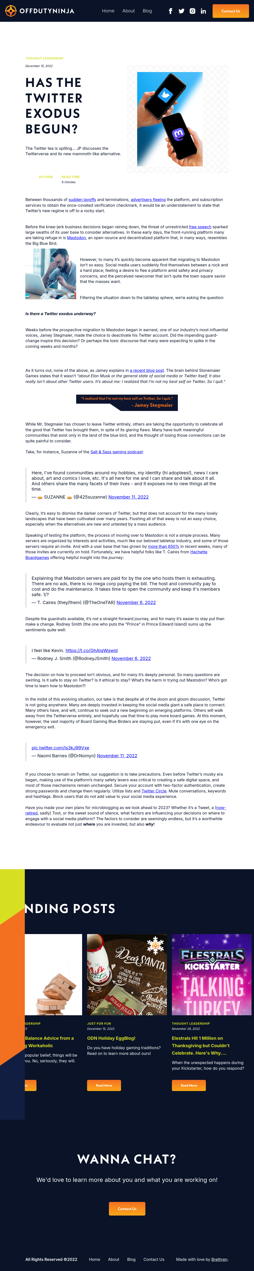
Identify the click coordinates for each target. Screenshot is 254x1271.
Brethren (219, 1259)
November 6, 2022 (136, 602)
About (129, 10)
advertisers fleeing (148, 199)
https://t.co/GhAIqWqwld (91, 650)
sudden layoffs (82, 199)
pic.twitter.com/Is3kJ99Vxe (60, 747)
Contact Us (154, 1259)
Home (108, 10)
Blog (147, 10)
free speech (200, 226)
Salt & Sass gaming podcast (117, 451)
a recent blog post (147, 370)
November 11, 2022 (128, 497)
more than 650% (163, 546)
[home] (39, 11)
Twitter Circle (154, 790)
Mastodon (76, 237)
